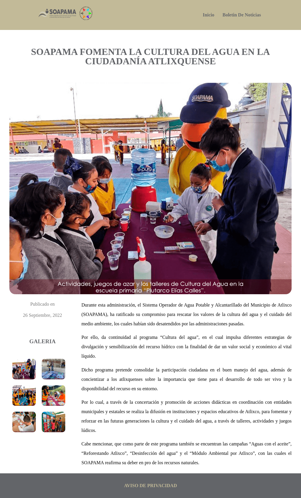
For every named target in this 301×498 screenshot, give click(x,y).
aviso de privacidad (150, 485)
